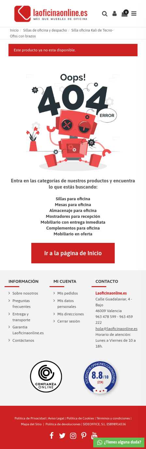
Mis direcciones (70, 314)
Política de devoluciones (63, 424)
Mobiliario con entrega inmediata (73, 222)
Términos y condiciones (113, 418)
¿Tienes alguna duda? (118, 442)
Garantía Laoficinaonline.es (28, 330)
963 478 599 (105, 316)
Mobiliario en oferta (73, 233)
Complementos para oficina (73, 228)
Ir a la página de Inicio (73, 253)
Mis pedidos (67, 293)
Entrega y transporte (21, 317)
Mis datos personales (66, 303)
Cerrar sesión (68, 321)
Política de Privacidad (30, 418)
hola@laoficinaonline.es (116, 328)
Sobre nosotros (25, 293)
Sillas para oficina (73, 198)
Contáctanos (23, 340)
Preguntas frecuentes (21, 303)
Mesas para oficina (73, 204)
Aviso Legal (56, 418)
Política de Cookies (80, 418)
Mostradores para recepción (73, 216)
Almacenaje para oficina (72, 210)
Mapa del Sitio (31, 424)
